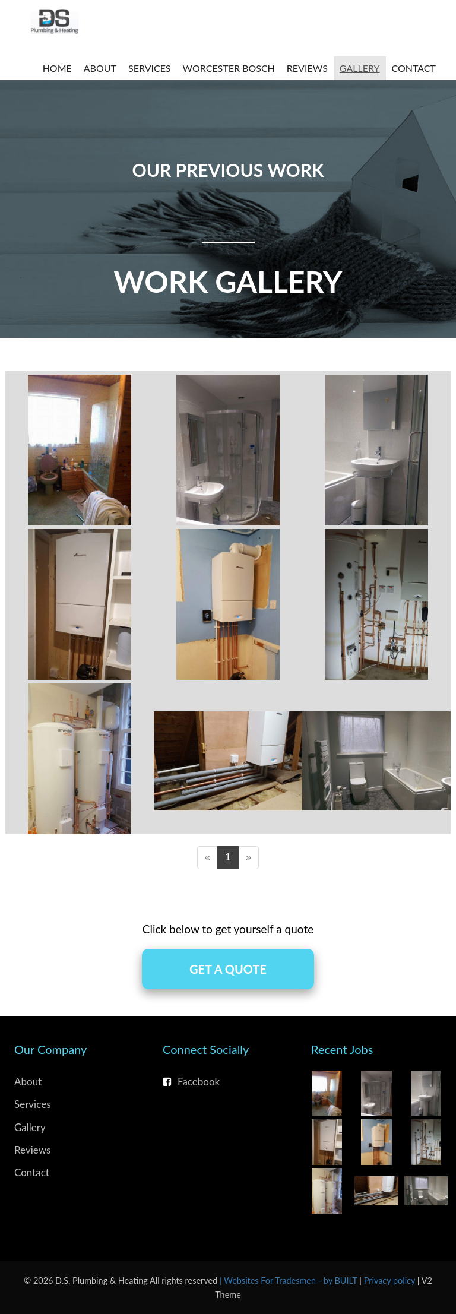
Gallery (360, 68)
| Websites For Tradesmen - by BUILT (289, 1280)
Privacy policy (390, 1280)
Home (57, 68)
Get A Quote (228, 969)
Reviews (307, 68)
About (100, 68)
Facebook (191, 1081)
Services (149, 68)
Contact (414, 68)
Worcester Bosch (229, 68)
